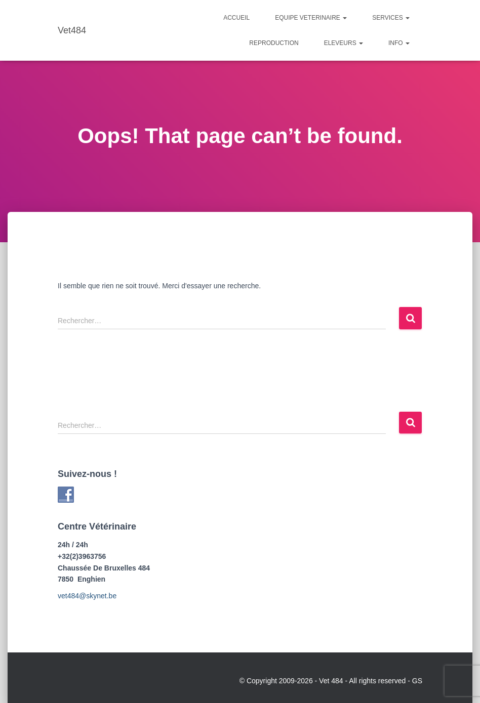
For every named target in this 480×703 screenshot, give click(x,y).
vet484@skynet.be (87, 596)
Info (399, 43)
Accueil (236, 17)
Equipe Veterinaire (311, 17)
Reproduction (273, 43)
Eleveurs (343, 43)
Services (391, 17)
